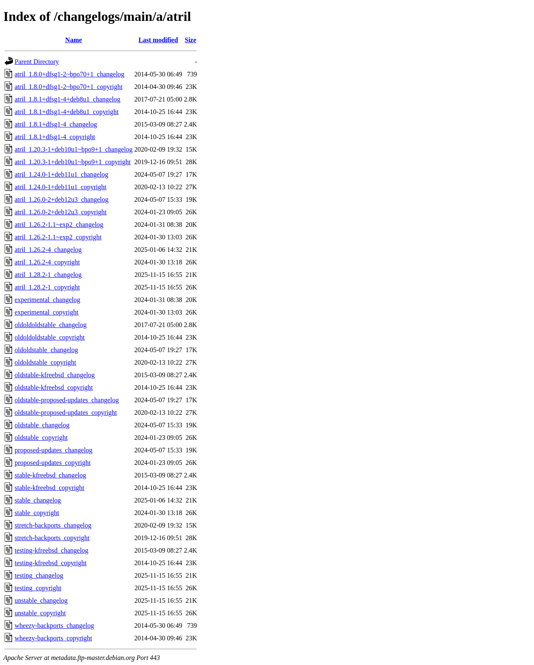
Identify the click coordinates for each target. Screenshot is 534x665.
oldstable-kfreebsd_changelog (55, 374)
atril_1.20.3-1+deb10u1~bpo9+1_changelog (74, 149)
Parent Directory (37, 61)
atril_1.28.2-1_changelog (48, 274)
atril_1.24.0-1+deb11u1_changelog (61, 174)
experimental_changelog (47, 299)
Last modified (158, 39)
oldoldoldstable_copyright (50, 337)
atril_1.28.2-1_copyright (47, 287)
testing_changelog (39, 575)
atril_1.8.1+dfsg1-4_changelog (56, 124)
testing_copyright (38, 587)
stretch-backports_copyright (52, 537)
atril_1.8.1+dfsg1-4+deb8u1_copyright (66, 111)
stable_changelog (38, 500)
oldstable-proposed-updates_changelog (67, 400)
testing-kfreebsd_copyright (50, 562)
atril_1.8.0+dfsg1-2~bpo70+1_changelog (69, 74)
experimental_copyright (46, 312)
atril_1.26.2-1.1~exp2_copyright (58, 237)
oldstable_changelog (42, 425)
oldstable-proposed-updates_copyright (66, 412)
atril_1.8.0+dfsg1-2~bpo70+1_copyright (69, 86)
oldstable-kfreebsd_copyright (54, 387)
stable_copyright (37, 512)
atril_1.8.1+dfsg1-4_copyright (55, 136)
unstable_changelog (41, 600)
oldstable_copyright (41, 437)
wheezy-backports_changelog (54, 625)
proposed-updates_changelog (54, 450)
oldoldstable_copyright (45, 362)
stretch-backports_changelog (53, 525)
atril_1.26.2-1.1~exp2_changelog (59, 224)
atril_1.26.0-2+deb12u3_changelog (61, 199)
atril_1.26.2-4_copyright (47, 262)
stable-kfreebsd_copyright (49, 487)
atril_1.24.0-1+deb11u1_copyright (60, 186)
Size (190, 39)
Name (73, 39)
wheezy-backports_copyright (53, 638)
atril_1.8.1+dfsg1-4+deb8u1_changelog (68, 99)
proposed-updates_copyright (53, 462)
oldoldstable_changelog (46, 349)
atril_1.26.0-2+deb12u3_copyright (61, 212)
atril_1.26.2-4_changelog (48, 249)
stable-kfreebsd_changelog (50, 475)
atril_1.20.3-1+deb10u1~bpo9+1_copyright (73, 161)
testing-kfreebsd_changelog (51, 550)
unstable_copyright (40, 613)
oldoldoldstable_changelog (50, 324)
